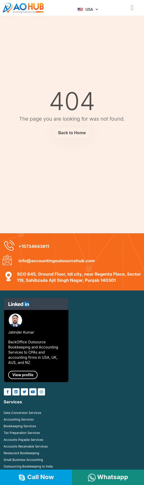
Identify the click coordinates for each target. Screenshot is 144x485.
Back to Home (72, 132)
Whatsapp (108, 477)
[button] (132, 8)
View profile (22, 375)
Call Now (36, 477)
